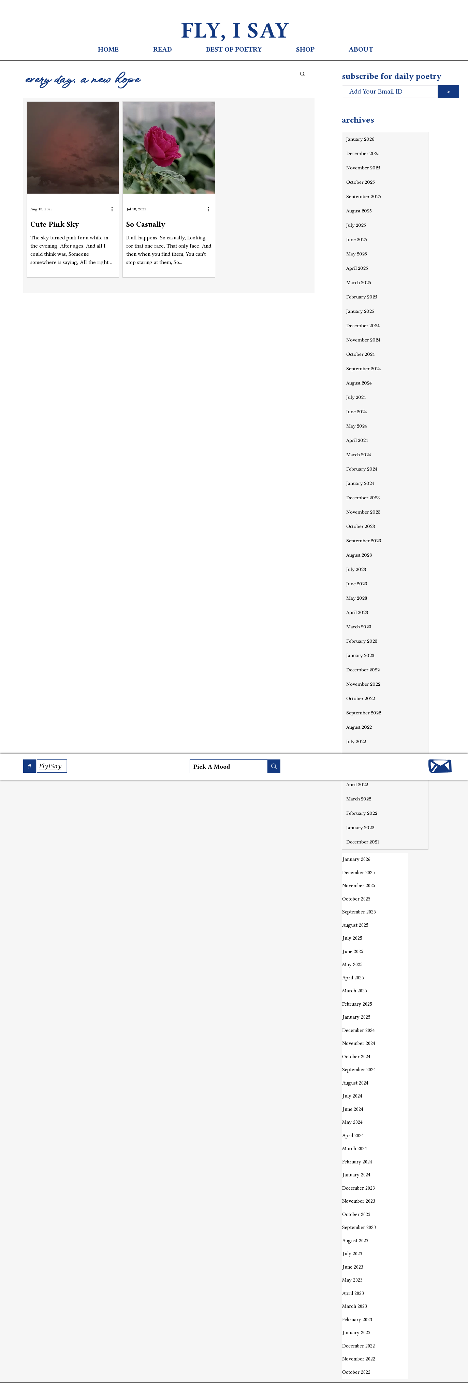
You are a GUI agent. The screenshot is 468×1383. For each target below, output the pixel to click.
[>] (448, 91)
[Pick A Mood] (223, 767)
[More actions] (114, 209)
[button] (302, 74)
